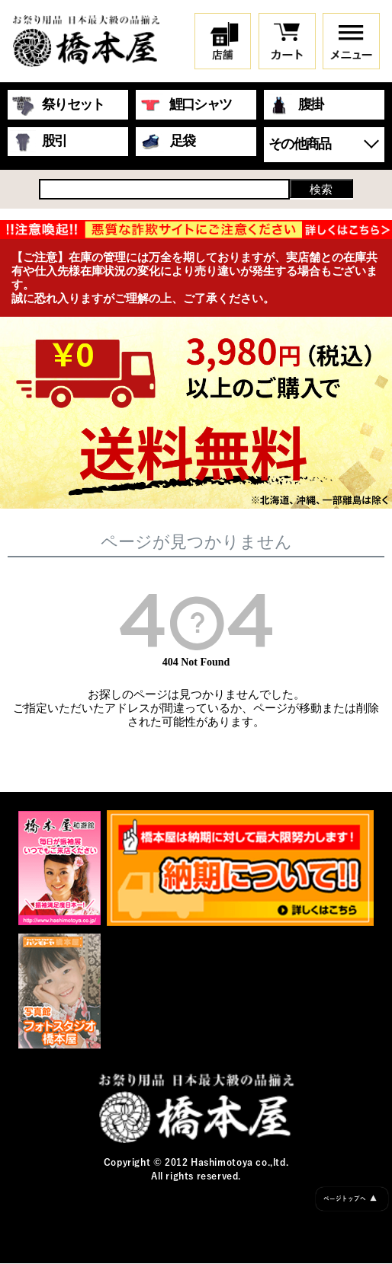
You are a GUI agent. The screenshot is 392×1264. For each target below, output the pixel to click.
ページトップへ (350, 1199)
